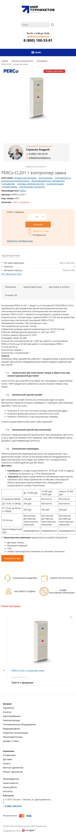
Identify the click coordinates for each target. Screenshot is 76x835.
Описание (10, 286)
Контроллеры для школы (32, 186)
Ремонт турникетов (13, 771)
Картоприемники (12, 716)
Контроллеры (46, 177)
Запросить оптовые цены (20, 240)
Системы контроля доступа (22, 61)
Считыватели (42, 61)
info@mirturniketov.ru (38, 36)
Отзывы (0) (11, 295)
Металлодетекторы (12, 736)
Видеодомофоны (11, 728)
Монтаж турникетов (13, 767)
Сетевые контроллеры (25, 177)
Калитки (7, 712)
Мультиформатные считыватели (48, 180)
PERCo (23, 190)
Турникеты (8, 707)
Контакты (8, 791)
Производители (11, 778)
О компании (9, 755)
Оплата (6, 763)
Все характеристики (11, 274)
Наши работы (10, 787)
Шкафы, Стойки (11, 741)
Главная (4, 61)
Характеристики (32, 286)
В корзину (38, 224)
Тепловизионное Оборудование (19, 724)
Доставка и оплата (59, 286)
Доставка (7, 759)
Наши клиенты (10, 783)
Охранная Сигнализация (15, 732)
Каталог (7, 703)
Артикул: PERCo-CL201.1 (20, 677)
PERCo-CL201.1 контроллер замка (27, 670)
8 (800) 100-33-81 (38, 40)
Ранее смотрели (10, 606)
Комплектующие (11, 720)
